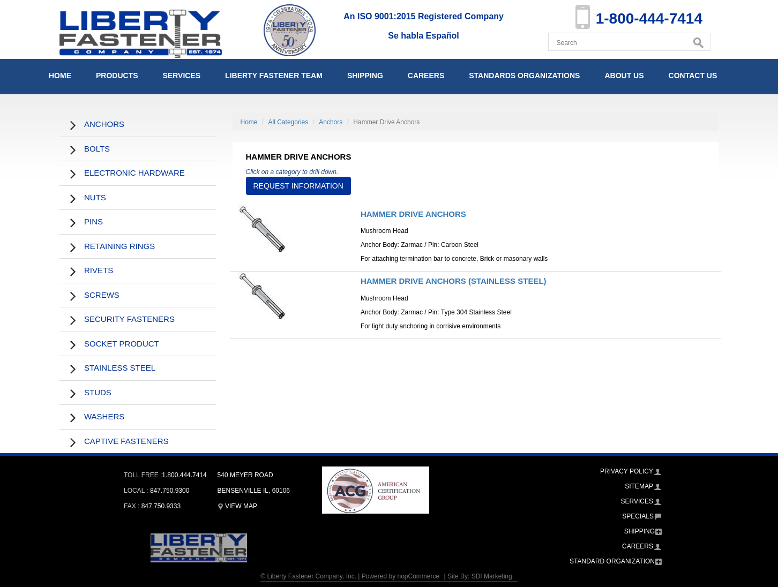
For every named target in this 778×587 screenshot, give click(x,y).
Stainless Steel (119, 367)
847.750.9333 (161, 506)
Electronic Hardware (134, 172)
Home (60, 75)
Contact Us (693, 75)
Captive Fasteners (126, 441)
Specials (638, 516)
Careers (426, 75)
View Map (237, 506)
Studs (97, 392)
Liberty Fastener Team (274, 75)
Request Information (298, 186)
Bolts (97, 148)
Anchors (104, 124)
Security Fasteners (129, 318)
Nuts (95, 197)
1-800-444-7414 (649, 18)
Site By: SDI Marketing (479, 576)
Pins (93, 221)
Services (182, 75)
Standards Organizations (524, 75)
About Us (624, 75)
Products (117, 75)
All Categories (288, 122)
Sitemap (639, 486)
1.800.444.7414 (184, 475)
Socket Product (121, 343)
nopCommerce (418, 576)
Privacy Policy (626, 471)
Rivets (98, 270)
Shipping (365, 75)
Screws (101, 294)
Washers (104, 416)
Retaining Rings (119, 246)
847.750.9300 (169, 490)
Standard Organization (612, 561)
